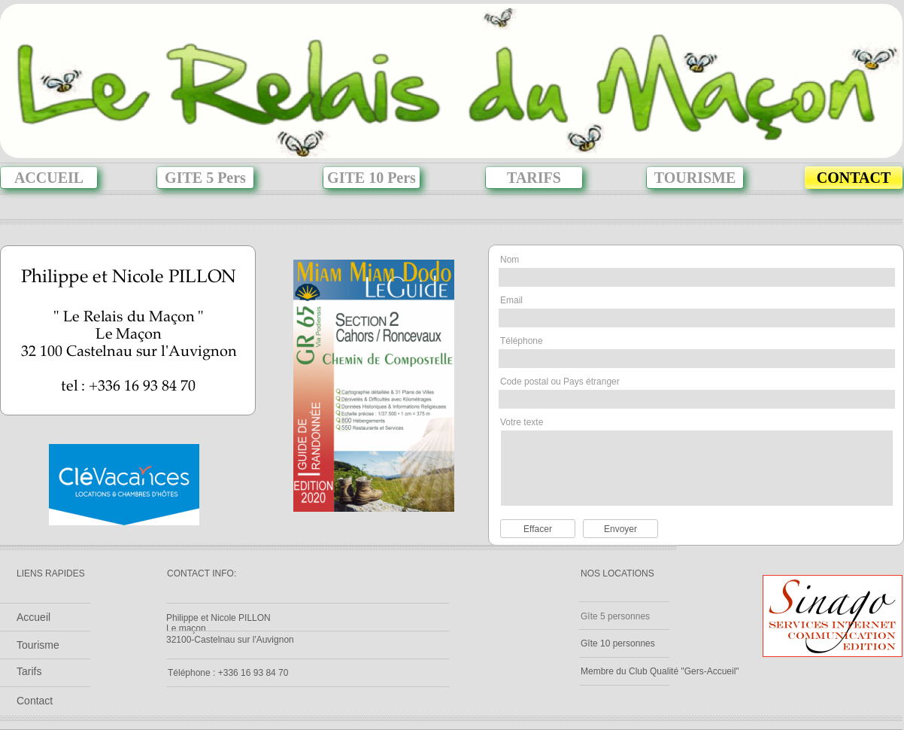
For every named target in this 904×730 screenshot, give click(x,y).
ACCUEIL (48, 177)
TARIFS (534, 177)
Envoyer (620, 529)
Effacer (537, 529)
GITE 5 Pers (205, 177)
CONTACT (854, 177)
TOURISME (695, 177)
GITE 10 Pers (371, 177)
